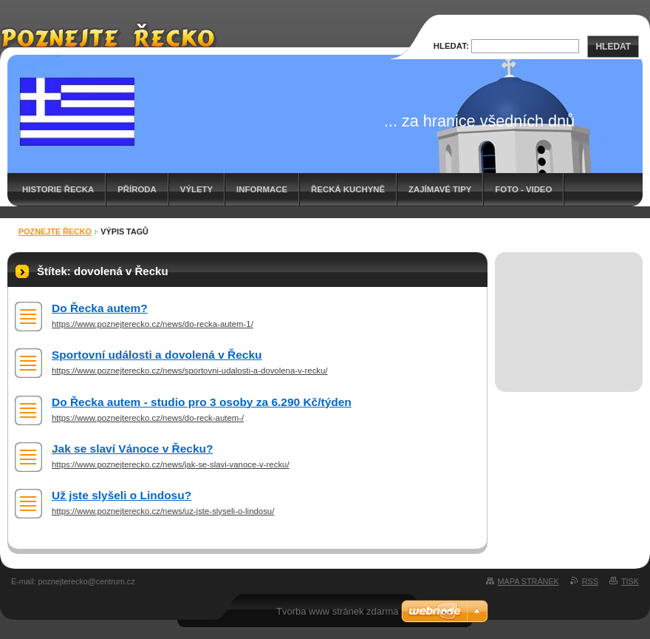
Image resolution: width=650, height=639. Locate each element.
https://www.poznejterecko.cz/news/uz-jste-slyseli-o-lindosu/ (163, 511)
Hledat (613, 46)
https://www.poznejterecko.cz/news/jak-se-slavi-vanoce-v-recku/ (171, 464)
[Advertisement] (569, 306)
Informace (261, 189)
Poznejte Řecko (55, 231)
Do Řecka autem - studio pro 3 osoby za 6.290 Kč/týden (202, 402)
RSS (590, 581)
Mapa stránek (528, 581)
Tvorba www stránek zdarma (337, 611)
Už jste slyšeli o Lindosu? (121, 495)
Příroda (137, 189)
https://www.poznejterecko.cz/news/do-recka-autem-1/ (152, 324)
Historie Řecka (58, 189)
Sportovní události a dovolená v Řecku (157, 354)
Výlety (196, 189)
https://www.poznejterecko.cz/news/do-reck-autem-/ (148, 417)
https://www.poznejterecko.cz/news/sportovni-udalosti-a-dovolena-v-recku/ (190, 370)
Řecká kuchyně (348, 189)
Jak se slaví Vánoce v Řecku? (132, 448)
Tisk (630, 581)
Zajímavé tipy (439, 189)
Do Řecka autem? (100, 308)
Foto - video (523, 189)
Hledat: (451, 45)
